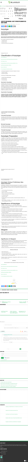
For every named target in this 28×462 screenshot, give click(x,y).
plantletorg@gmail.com (4, 447)
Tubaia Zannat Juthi (4, 24)
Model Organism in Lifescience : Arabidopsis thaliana (6, 298)
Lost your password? (4, 356)
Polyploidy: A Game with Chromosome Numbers (21, 298)
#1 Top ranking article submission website (6, 272)
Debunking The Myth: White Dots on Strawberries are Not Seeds (14, 403)
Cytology (9, 24)
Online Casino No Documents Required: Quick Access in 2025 (9, 381)
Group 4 (1, 458)
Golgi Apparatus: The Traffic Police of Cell (22, 308)
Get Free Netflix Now (4, 57)
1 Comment (13, 24)
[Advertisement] (14, 429)
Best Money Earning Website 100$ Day (6, 65)
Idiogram (11, 286)
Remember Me (7, 354)
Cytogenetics (4, 286)
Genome (8, 286)
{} (16, 324)
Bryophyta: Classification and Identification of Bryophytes (13, 418)
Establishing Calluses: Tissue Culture (4, 308)
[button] (26, 461)
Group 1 (1, 454)
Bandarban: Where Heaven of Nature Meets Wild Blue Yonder (14, 414)
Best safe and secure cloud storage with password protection (9, 59)
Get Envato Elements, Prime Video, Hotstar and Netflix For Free (9, 63)
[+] (17, 324)
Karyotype (15, 286)
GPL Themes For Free (4, 61)
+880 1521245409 (3, 450)
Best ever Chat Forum (4, 270)
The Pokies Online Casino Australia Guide (6, 378)
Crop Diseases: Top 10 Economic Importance (12, 410)
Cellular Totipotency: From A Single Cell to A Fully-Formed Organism (14, 308)
